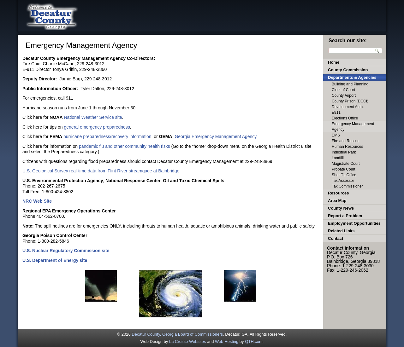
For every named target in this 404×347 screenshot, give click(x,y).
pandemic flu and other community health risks (124, 146)
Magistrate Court (346, 163)
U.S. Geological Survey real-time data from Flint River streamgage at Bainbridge (100, 170)
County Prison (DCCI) (350, 101)
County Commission (348, 69)
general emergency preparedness (97, 127)
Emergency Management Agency (353, 127)
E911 (336, 112)
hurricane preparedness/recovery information (107, 136)
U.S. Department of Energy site (54, 260)
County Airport (344, 95)
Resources (338, 193)
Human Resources (347, 146)
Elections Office (345, 118)
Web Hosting (226, 341)
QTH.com (254, 341)
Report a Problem (345, 215)
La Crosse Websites (187, 341)
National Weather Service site (93, 117)
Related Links (341, 230)
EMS (336, 135)
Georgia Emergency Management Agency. (216, 136)
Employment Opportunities (354, 223)
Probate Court (343, 169)
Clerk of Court (343, 90)
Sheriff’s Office (344, 175)
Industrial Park (344, 152)
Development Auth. (348, 107)
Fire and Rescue (345, 141)
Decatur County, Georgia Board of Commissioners (177, 334)
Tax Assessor (343, 180)
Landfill (338, 158)
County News (341, 208)
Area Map (337, 200)
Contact (335, 238)
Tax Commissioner (347, 186)
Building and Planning (350, 84)
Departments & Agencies (352, 77)
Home (333, 62)
